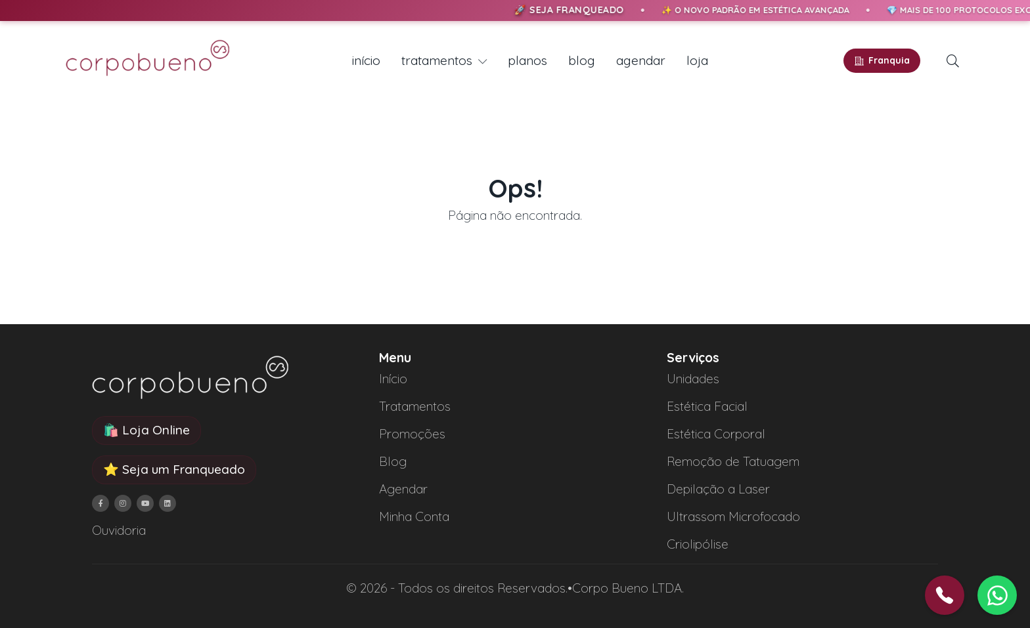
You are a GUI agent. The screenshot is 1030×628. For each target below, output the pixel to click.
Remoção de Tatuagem (733, 461)
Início (393, 379)
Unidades (693, 379)
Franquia (882, 60)
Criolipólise (697, 544)
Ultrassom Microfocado (733, 516)
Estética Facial (707, 406)
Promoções (412, 434)
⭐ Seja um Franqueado (174, 469)
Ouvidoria (119, 530)
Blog (393, 461)
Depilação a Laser (718, 489)
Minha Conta (414, 516)
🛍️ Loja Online (146, 430)
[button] (952, 61)
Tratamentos (415, 406)
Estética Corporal (716, 434)
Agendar (403, 489)
